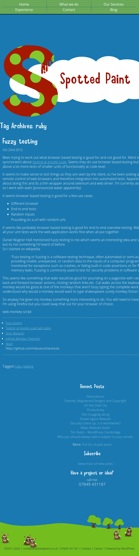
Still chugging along (95, 414)
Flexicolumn (95, 396)
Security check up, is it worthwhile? (95, 423)
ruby (18, 366)
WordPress (128, 548)
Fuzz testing (14, 323)
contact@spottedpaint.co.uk (40, 548)
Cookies (86, 548)
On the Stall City (95, 405)
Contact (69, 9)
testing (28, 366)
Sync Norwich (15, 333)
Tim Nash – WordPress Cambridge (95, 432)
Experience (24, 9)
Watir (9, 344)
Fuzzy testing (20, 141)
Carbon (98, 548)
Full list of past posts (97, 444)
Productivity (95, 410)
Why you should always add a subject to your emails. (95, 436)
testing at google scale (49, 162)
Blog (113, 9)
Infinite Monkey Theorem (23, 339)
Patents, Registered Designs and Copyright (95, 401)
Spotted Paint (95, 79)
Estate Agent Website (95, 419)
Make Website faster (95, 427)
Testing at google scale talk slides (28, 328)
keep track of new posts (95, 463)
